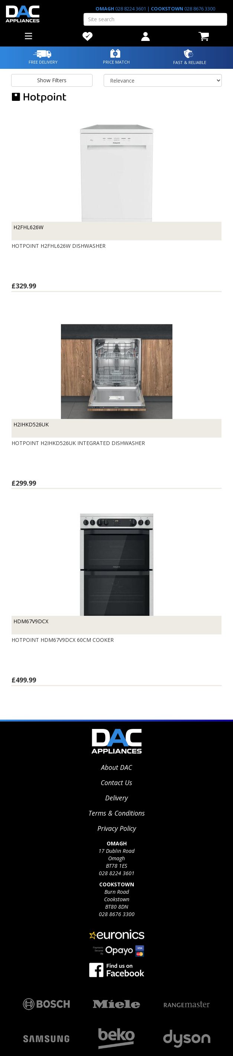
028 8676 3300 (199, 9)
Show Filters (52, 80)
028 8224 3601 (130, 9)
